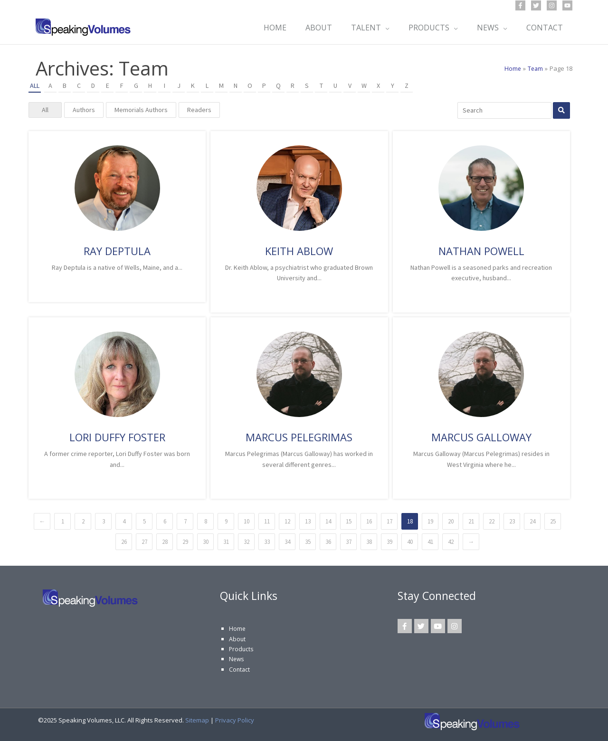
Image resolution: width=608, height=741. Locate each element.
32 (246, 542)
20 (451, 521)
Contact (240, 669)
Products (242, 649)
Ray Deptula (117, 251)
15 (349, 521)
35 (308, 542)
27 (144, 542)
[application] (380, 27)
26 (124, 542)
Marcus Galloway (481, 437)
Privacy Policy (234, 720)
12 (287, 521)
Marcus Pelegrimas (299, 437)
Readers (199, 109)
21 (471, 521)
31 (226, 542)
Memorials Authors (141, 109)
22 (491, 521)
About (237, 639)
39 (389, 542)
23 (512, 521)
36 (328, 542)
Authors (84, 109)
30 (206, 542)
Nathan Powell (481, 251)
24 (532, 521)
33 (267, 542)
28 (165, 542)
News (237, 659)
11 (267, 521)
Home (237, 628)
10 (246, 521)
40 (410, 542)
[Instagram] (552, 5)
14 (328, 521)
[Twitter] (536, 5)
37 (349, 542)
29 (185, 542)
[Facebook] (520, 5)
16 (369, 521)
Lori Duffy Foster (117, 437)
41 (430, 542)
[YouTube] (567, 5)
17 (389, 521)
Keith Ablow (299, 251)
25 (553, 521)
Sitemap (197, 720)
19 (430, 521)
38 (369, 542)
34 (287, 542)
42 (451, 542)
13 (308, 521)
